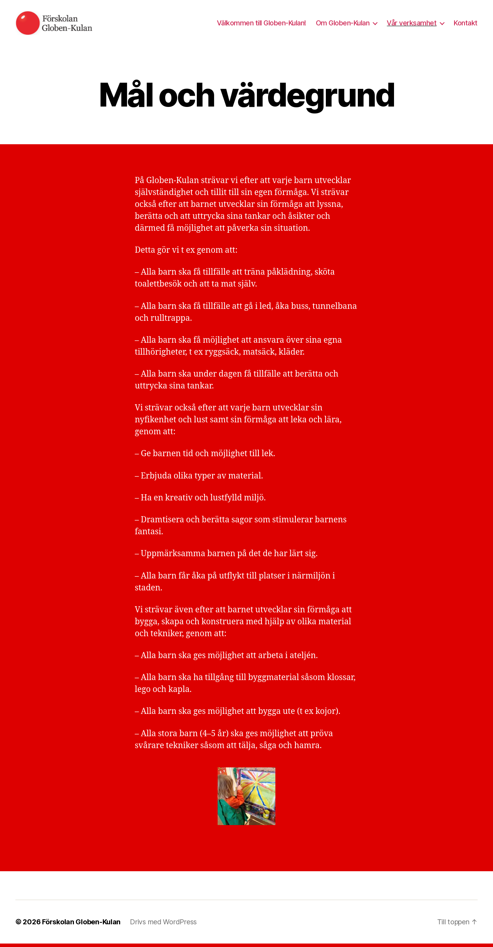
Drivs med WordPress (163, 925)
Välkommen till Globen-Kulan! (261, 25)
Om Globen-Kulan (343, 25)
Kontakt (466, 25)
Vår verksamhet (411, 25)
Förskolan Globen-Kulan (81, 925)
